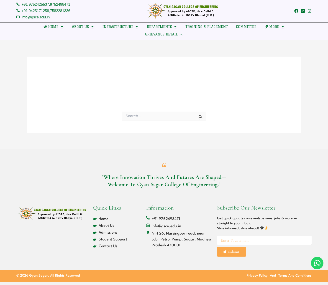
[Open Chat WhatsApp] (317, 263)
